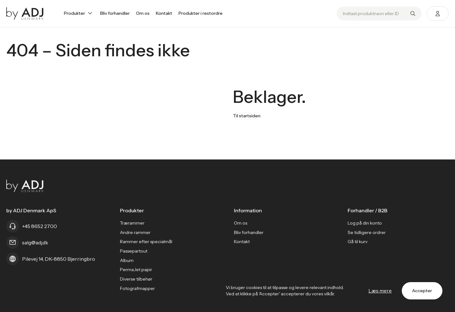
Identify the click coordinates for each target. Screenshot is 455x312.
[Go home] (25, 13)
